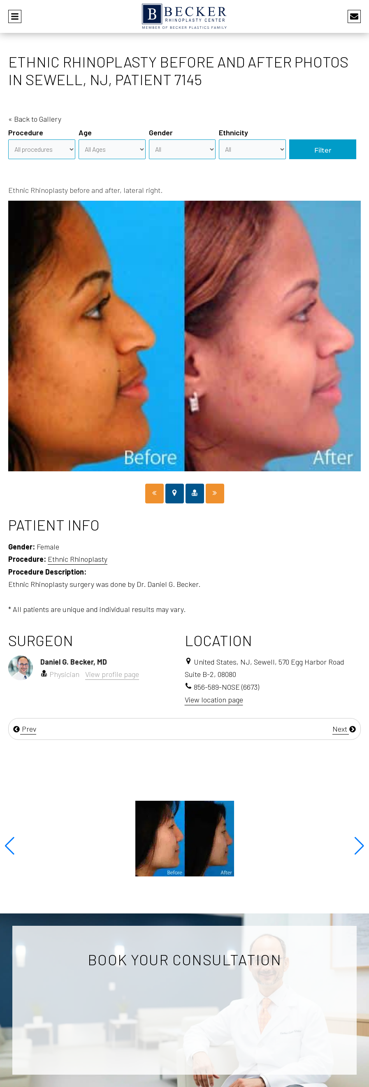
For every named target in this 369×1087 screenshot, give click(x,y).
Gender (161, 132)
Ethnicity (233, 132)
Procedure (25, 132)
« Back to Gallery (34, 118)
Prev (24, 728)
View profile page (112, 674)
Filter (323, 150)
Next (344, 728)
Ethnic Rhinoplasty (77, 558)
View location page (214, 699)
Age (85, 132)
